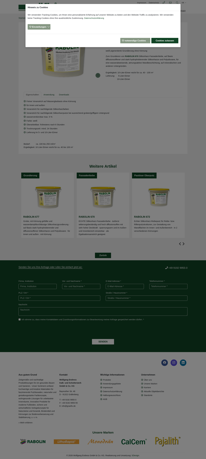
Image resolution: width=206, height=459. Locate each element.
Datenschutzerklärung (94, 18)
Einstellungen (39, 27)
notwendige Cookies (135, 40)
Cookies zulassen (165, 40)
